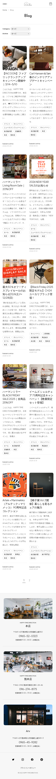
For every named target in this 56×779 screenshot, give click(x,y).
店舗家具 (18, 131)
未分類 (33, 341)
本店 (5, 135)
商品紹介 (45, 337)
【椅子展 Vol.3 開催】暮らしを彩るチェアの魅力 (40, 503)
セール (6, 232)
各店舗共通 (8, 131)
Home (5, 10)
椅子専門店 (46, 554)
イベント (7, 124)
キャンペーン (18, 124)
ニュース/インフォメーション (14, 127)
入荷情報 (46, 334)
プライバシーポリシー (28, 768)
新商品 (17, 554)
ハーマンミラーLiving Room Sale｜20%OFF (14, 185)
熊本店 (13, 135)
